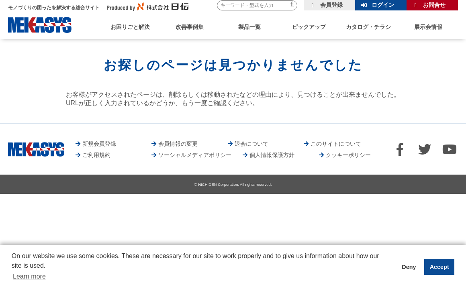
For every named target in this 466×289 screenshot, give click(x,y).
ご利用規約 (96, 155)
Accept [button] (439, 267)
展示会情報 (428, 27)
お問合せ (434, 5)
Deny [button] (409, 267)
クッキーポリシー (348, 155)
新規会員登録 (99, 144)
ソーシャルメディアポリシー (194, 155)
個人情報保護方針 (271, 155)
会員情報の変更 (178, 144)
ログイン (383, 5)
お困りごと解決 (130, 27)
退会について (251, 144)
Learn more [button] (29, 276)
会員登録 (331, 5)
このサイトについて (336, 144)
